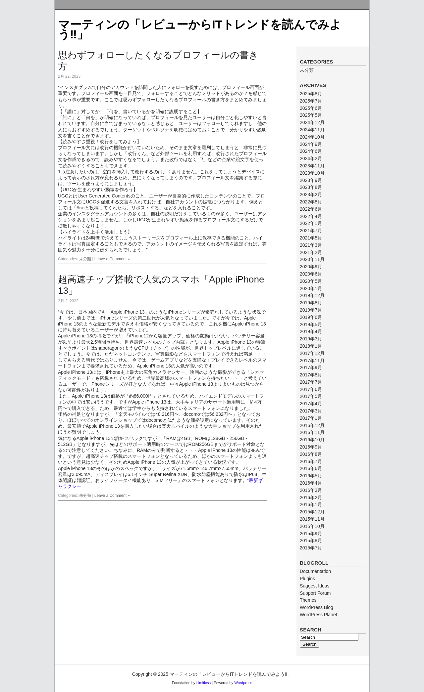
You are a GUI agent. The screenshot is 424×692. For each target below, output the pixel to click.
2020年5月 (311, 281)
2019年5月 (311, 324)
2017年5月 (311, 396)
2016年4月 (311, 483)
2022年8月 (311, 201)
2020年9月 (311, 266)
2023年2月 (311, 194)
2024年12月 (312, 122)
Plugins (307, 578)
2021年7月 (311, 230)
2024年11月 (312, 129)
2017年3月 (311, 410)
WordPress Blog (316, 607)
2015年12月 (312, 511)
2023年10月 (312, 173)
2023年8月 (311, 187)
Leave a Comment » (112, 259)
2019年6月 (311, 317)
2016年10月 (312, 439)
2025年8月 (311, 93)
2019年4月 (311, 331)
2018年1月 (311, 346)
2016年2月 (311, 497)
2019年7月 (311, 310)
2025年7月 (311, 101)
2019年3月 (311, 338)
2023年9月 (311, 180)
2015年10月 (312, 526)
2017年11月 (312, 360)
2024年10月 (312, 137)
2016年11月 (312, 432)
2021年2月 (311, 252)
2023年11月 (312, 165)
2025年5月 (311, 115)
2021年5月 (311, 237)
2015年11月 (312, 519)
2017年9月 (311, 367)
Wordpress (243, 683)
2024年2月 (311, 158)
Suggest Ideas (315, 585)
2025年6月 (311, 108)
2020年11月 (312, 259)
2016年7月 (311, 461)
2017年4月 (311, 403)
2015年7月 (311, 547)
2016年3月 (311, 490)
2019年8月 (311, 302)
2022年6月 (311, 209)
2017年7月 (311, 382)
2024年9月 (311, 144)
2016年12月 (312, 425)
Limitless (203, 683)
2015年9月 (311, 533)
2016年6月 (311, 468)
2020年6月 (311, 274)
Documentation (315, 571)
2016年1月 (311, 504)
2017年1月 (311, 418)
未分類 (85, 259)
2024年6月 (311, 151)
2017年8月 (311, 374)
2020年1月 (311, 288)
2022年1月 (311, 223)
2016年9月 (311, 447)
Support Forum (315, 593)
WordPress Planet (318, 614)
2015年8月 (311, 540)
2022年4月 (311, 216)
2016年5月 (311, 475)
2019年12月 (312, 295)
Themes (308, 600)
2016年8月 (311, 454)
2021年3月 (311, 245)
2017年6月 (311, 389)
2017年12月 (312, 353)
